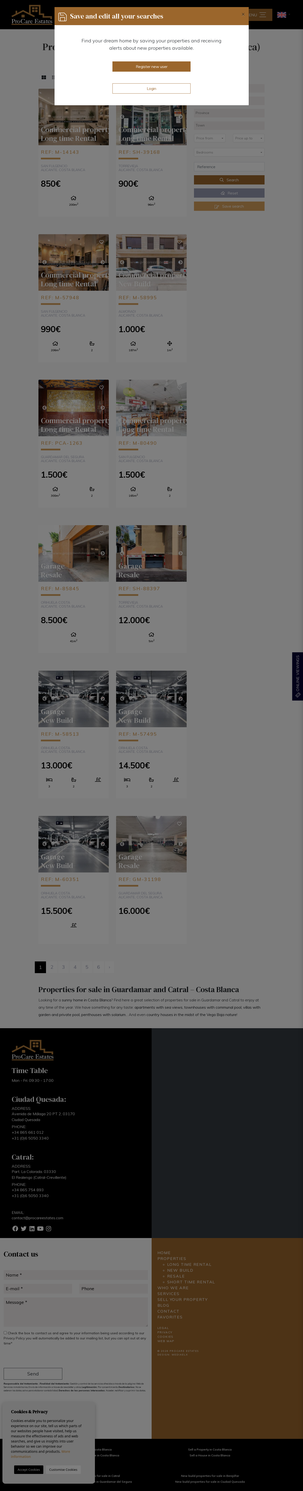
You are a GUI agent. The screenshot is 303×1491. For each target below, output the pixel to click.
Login (151, 88)
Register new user (151, 66)
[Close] (243, 14)
